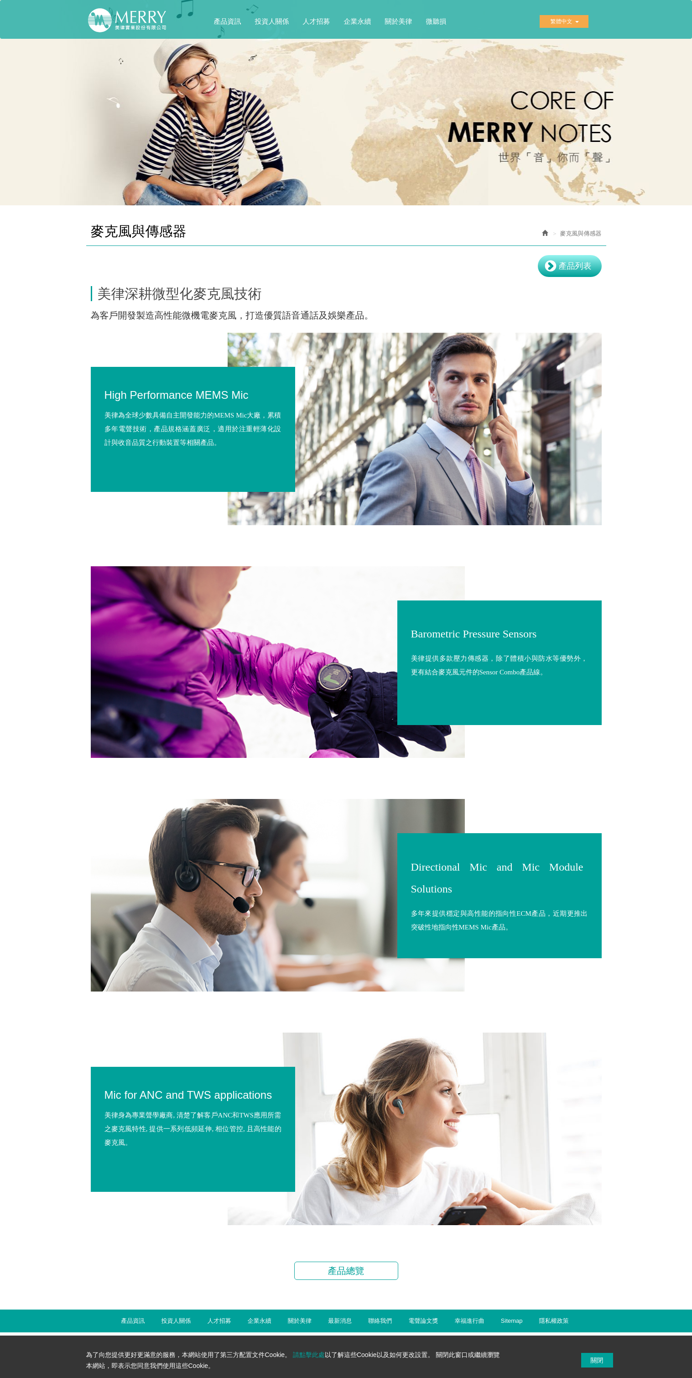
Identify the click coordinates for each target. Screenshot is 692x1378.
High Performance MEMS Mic (176, 397)
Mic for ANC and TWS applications (188, 1097)
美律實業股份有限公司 (131, 23)
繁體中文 (565, 21)
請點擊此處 (309, 1354)
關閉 (597, 1360)
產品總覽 (346, 1271)
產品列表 (575, 266)
